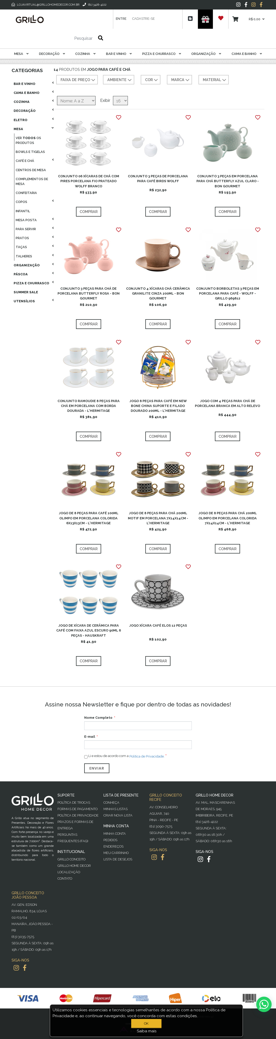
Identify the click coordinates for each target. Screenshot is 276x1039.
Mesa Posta (26, 220)
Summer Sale (26, 292)
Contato (65, 878)
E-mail (89, 737)
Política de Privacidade (78, 815)
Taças (21, 247)
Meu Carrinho (116, 853)
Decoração (52, 54)
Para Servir (26, 229)
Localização (69, 872)
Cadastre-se (143, 19)
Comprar (89, 211)
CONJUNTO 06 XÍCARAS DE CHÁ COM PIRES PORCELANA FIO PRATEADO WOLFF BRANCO (88, 181)
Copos (21, 202)
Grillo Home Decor (74, 866)
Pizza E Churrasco (161, 54)
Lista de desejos (117, 859)
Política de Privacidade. (147, 756)
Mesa (21, 54)
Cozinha (85, 54)
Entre (121, 19)
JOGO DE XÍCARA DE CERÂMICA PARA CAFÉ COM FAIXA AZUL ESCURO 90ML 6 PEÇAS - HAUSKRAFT (88, 630)
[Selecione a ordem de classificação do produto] (76, 100)
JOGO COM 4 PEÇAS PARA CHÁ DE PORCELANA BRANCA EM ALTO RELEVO (227, 403)
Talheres (24, 256)
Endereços (113, 846)
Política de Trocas (74, 802)
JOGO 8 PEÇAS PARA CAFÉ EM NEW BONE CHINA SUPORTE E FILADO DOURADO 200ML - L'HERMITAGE (158, 406)
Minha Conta (114, 834)
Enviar (96, 768)
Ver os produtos (28, 140)
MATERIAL (215, 80)
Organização (206, 54)
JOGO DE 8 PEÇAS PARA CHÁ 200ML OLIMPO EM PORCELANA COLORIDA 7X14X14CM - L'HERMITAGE (227, 518)
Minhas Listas (115, 809)
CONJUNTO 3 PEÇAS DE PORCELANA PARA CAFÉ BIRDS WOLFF (158, 178)
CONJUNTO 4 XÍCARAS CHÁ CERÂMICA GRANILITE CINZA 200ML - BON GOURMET (158, 293)
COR (152, 80)
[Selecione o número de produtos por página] (120, 100)
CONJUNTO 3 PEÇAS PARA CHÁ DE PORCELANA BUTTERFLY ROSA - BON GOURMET (89, 293)
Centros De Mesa (31, 170)
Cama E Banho (247, 54)
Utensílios (24, 301)
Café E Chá (25, 161)
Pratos (22, 238)
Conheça (111, 802)
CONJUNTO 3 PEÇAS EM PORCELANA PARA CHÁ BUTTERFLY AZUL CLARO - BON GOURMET (227, 181)
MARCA (181, 80)
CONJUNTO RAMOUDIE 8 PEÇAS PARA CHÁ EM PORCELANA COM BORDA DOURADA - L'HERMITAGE (89, 406)
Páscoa (21, 274)
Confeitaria (26, 193)
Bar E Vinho (119, 54)
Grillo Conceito (71, 859)
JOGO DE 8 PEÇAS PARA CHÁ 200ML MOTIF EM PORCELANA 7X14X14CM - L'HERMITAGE (158, 518)
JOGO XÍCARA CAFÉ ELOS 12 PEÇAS (158, 625)
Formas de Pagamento (78, 809)
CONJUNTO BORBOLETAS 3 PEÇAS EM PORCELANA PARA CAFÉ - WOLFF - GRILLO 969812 (227, 293)
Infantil (23, 211)
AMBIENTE (120, 80)
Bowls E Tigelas (30, 152)
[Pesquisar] (68, 38)
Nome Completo (98, 718)
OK (146, 1023)
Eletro (20, 120)
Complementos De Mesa (32, 181)
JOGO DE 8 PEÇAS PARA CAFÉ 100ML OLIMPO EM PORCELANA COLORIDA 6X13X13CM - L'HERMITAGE (88, 518)
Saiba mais (147, 1031)
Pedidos (110, 840)
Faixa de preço (78, 80)
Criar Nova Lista (117, 815)
